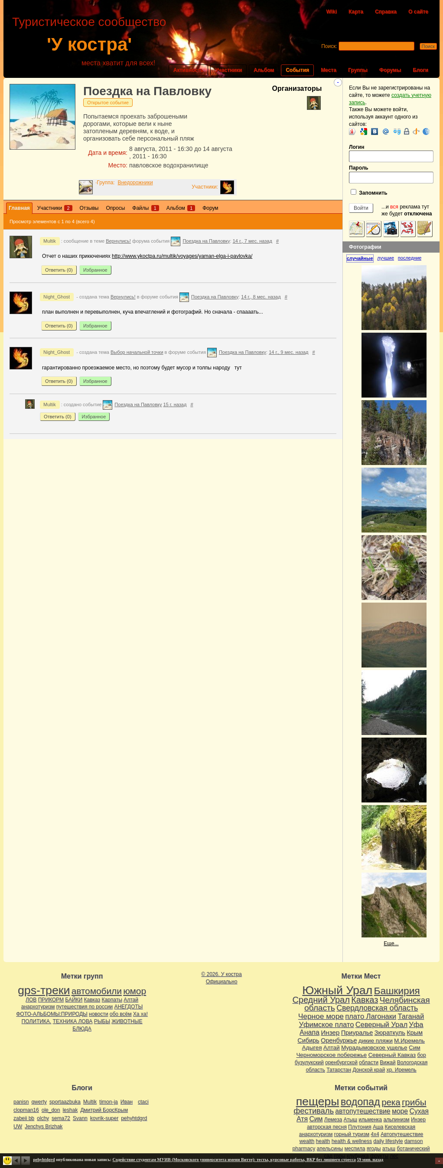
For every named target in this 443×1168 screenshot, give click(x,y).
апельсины (330, 1149)
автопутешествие (362, 1111)
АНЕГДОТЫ (128, 1007)
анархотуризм (38, 1007)
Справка (386, 12)
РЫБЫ (102, 1021)
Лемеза (333, 1120)
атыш (388, 1149)
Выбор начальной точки (137, 352)
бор (421, 1055)
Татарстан (338, 1070)
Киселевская (400, 1127)
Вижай (387, 1062)
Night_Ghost (56, 296)
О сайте (418, 12)
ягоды (374, 1149)
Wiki (331, 12)
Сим (414, 1047)
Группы (358, 70)
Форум (210, 208)
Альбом (264, 70)
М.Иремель (409, 1040)
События (297, 70)
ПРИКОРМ (51, 1000)
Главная (19, 208)
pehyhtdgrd (134, 1118)
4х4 (375, 1134)
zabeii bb (23, 1118)
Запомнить (369, 192)
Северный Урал (381, 1024)
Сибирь (308, 1040)
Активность (188, 70)
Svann (80, 1118)
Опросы (115, 208)
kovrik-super (104, 1118)
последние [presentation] (410, 257)
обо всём (121, 1014)
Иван (127, 1102)
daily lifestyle (388, 1141)
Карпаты (111, 1000)
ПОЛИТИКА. (37, 1021)
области (368, 1062)
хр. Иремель (401, 1070)
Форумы (390, 70)
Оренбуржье (339, 1040)
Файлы (145, 208)
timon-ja (108, 1102)
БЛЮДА (81, 1029)
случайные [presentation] (360, 258)
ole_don (51, 1110)
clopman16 (26, 1110)
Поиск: (329, 46)
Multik (49, 241)
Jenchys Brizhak (43, 1126)
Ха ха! (140, 1014)
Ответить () (59, 270)
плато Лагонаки (370, 1016)
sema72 (61, 1118)
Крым (415, 1032)
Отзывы (89, 208)
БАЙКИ (73, 1000)
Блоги (420, 70)
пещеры (317, 1101)
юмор (134, 991)
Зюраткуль (390, 1032)
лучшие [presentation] (385, 257)
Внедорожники (135, 183)
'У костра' (89, 44)
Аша (378, 1127)
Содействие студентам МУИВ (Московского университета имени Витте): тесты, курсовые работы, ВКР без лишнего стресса (234, 1159)
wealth (307, 1141)
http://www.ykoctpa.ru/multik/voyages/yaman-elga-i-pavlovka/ (182, 256)
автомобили (97, 991)
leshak (70, 1110)
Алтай (131, 1000)
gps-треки (44, 990)
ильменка (370, 1120)
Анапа (309, 1032)
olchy (43, 1118)
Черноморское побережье (331, 1055)
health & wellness (352, 1141)
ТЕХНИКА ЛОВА (73, 1021)
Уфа (416, 1024)
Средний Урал (320, 999)
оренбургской (341, 1062)
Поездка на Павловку (147, 91)
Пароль (391, 174)
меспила (355, 1149)
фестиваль (313, 1110)
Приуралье (357, 1032)
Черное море (321, 1016)
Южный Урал (337, 990)
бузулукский (309, 1062)
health (323, 1141)
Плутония (359, 1127)
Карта (356, 12)
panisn (21, 1102)
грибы (414, 1102)
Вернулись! (118, 241)
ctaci (143, 1102)
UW (17, 1126)
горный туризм (351, 1134)
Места (328, 70)
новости (98, 1014)
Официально (222, 982)
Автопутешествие (402, 1134)
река (390, 1102)
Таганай (410, 1016)
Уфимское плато (326, 1024)
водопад (360, 1101)
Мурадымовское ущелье (374, 1047)
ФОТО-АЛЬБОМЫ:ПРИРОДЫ (51, 1014)
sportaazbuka (65, 1102)
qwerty (38, 1102)
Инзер (330, 1032)
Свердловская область (377, 1008)
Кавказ (92, 1000)
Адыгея (312, 1047)
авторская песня (327, 1127)
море (400, 1111)
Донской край (368, 1070)
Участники (228, 70)
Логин (391, 153)
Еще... (391, 943)
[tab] (361, 258)
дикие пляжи (375, 1040)
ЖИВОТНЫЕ (126, 1021)
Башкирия (397, 990)
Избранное (95, 270)
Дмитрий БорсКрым (104, 1110)
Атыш (350, 1120)
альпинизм (396, 1120)
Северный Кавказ (392, 1055)
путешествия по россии (84, 1007)
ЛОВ (31, 1000)
